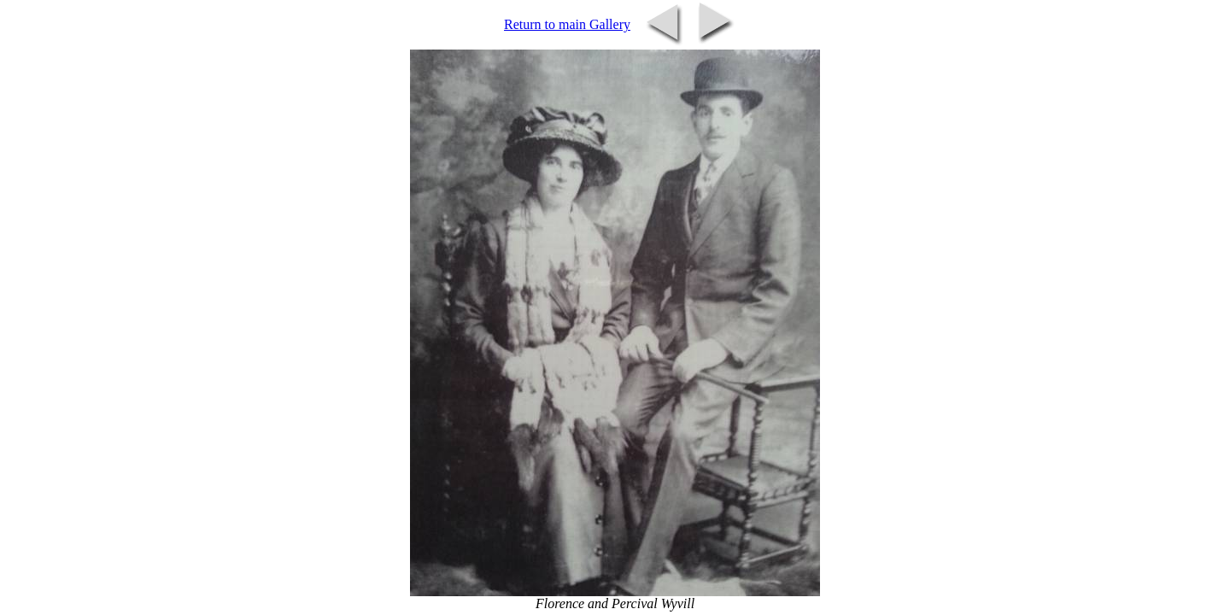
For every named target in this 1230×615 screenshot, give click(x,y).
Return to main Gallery (567, 24)
